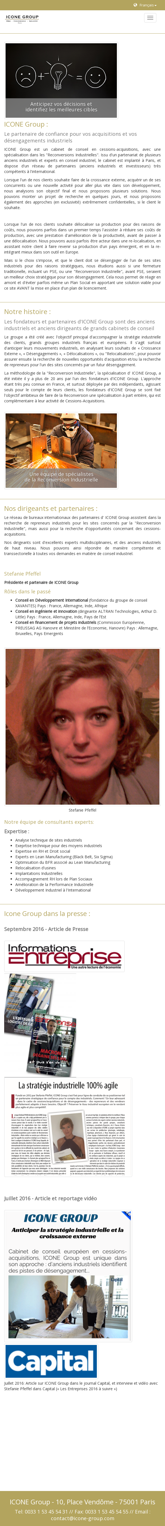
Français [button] (145, 4)
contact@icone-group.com (82, 1518)
